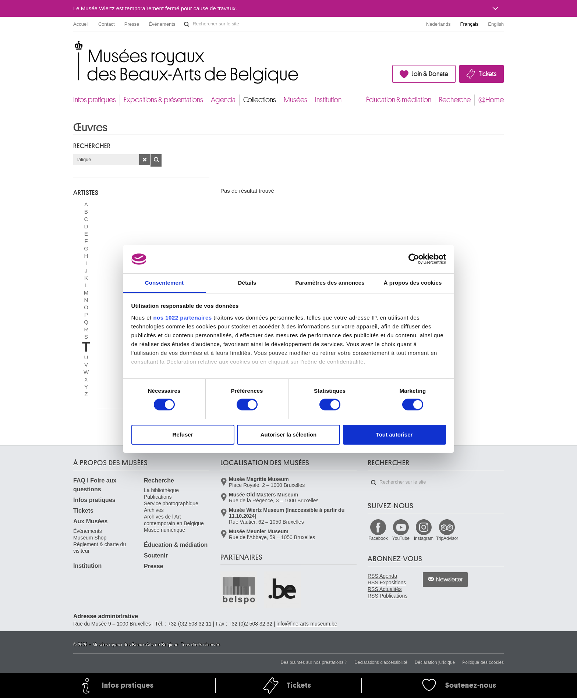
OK (156, 160)
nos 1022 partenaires (182, 317)
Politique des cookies (483, 662)
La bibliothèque (161, 490)
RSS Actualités (385, 589)
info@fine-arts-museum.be (306, 624)
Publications (158, 497)
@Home (491, 100)
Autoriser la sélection (289, 434)
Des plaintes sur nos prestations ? (313, 662)
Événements (162, 24)
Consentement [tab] (164, 282)
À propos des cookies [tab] (413, 282)
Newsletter (449, 580)
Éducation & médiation (398, 100)
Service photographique (171, 503)
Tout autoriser (394, 434)
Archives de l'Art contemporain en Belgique (174, 520)
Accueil (81, 24)
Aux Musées (90, 521)
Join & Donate (430, 74)
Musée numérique (164, 530)
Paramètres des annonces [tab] (329, 282)
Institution (328, 100)
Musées (295, 100)
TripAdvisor (447, 538)
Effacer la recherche (144, 159)
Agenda (223, 100)
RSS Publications (387, 596)
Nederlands (438, 24)
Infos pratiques (94, 100)
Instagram (423, 538)
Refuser (183, 434)
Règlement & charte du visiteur (99, 547)
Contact (106, 24)
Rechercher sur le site (186, 24)
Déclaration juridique (435, 662)
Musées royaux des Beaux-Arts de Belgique (74, 47)
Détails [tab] (247, 282)
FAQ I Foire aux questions (94, 484)
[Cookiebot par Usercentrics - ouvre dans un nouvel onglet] (414, 258)
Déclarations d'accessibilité (380, 662)
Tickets (487, 74)
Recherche (455, 100)
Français (469, 24)
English (496, 24)
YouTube (401, 538)
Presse (131, 24)
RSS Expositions (387, 582)
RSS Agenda (382, 576)
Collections (259, 100)
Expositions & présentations (163, 100)
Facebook (378, 538)
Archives (154, 510)
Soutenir (156, 555)
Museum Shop (89, 538)
